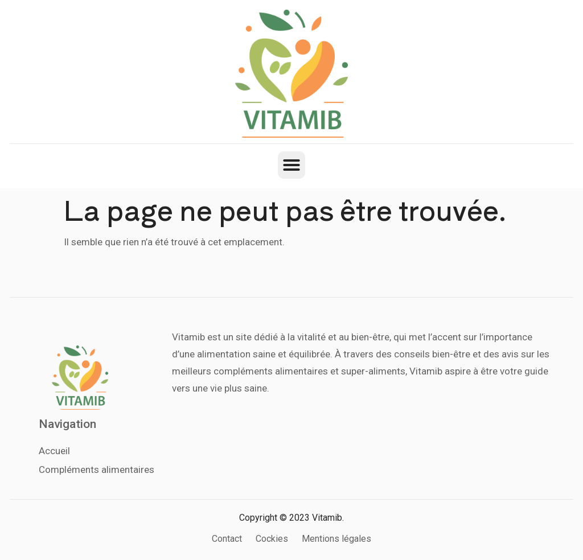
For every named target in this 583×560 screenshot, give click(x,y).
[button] (291, 165)
